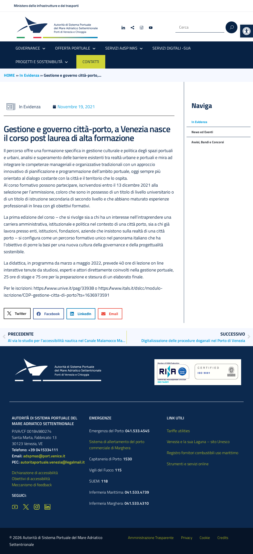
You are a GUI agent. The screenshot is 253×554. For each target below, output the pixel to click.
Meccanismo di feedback (32, 485)
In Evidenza (29, 75)
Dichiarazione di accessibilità (35, 473)
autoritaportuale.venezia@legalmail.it (53, 462)
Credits (222, 537)
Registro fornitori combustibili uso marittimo (202, 453)
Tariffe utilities (178, 431)
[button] (246, 31)
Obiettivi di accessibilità (31, 479)
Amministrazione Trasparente (151, 537)
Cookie (205, 537)
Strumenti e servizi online (188, 464)
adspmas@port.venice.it (44, 456)
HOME (9, 75)
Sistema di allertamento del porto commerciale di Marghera (116, 445)
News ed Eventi (202, 131)
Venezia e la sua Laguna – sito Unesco (198, 442)
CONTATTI (91, 62)
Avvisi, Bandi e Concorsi (207, 142)
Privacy (186, 537)
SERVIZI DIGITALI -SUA (171, 48)
